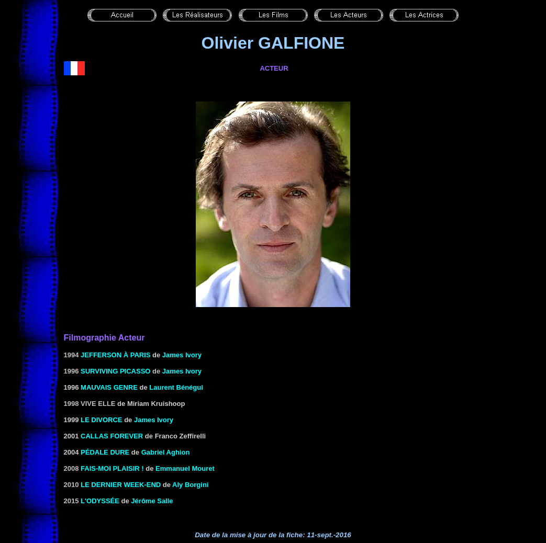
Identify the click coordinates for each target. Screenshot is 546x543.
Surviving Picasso (115, 371)
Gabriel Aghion (165, 452)
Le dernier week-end (121, 485)
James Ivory (182, 355)
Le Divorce (101, 420)
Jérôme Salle (152, 501)
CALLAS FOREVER (112, 436)
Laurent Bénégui (176, 387)
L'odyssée (100, 501)
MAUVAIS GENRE (109, 387)
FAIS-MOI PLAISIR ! (112, 468)
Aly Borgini (190, 485)
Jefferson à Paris (115, 355)
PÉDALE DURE (105, 452)
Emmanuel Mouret (185, 468)
